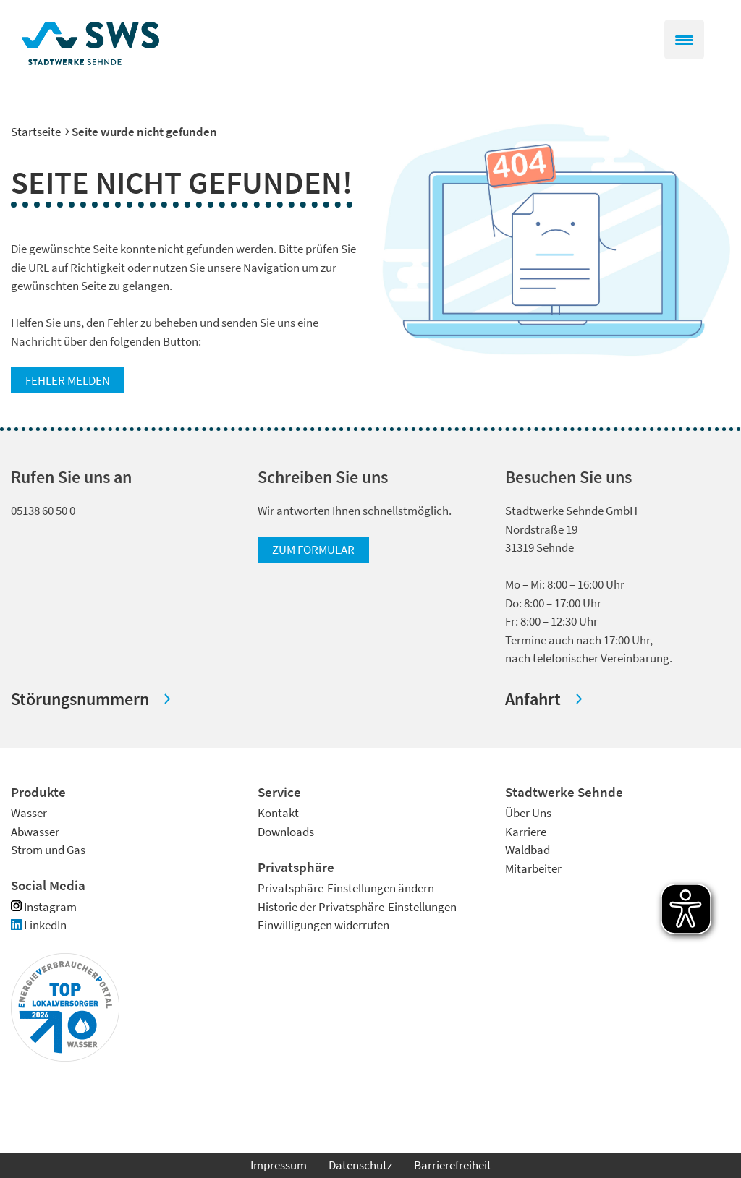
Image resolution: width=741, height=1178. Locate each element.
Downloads (286, 832)
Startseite (36, 132)
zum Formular (313, 550)
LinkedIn (39, 925)
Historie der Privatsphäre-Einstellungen (357, 907)
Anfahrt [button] (533, 698)
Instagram (44, 907)
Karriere (525, 832)
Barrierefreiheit (452, 1165)
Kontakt (278, 813)
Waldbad (527, 850)
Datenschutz (360, 1165)
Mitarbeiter (533, 868)
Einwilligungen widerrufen (323, 925)
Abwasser (35, 832)
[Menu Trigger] (684, 39)
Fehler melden (67, 380)
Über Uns (528, 813)
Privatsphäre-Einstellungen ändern (346, 888)
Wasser (29, 813)
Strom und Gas (48, 850)
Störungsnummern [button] (80, 698)
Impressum (278, 1165)
